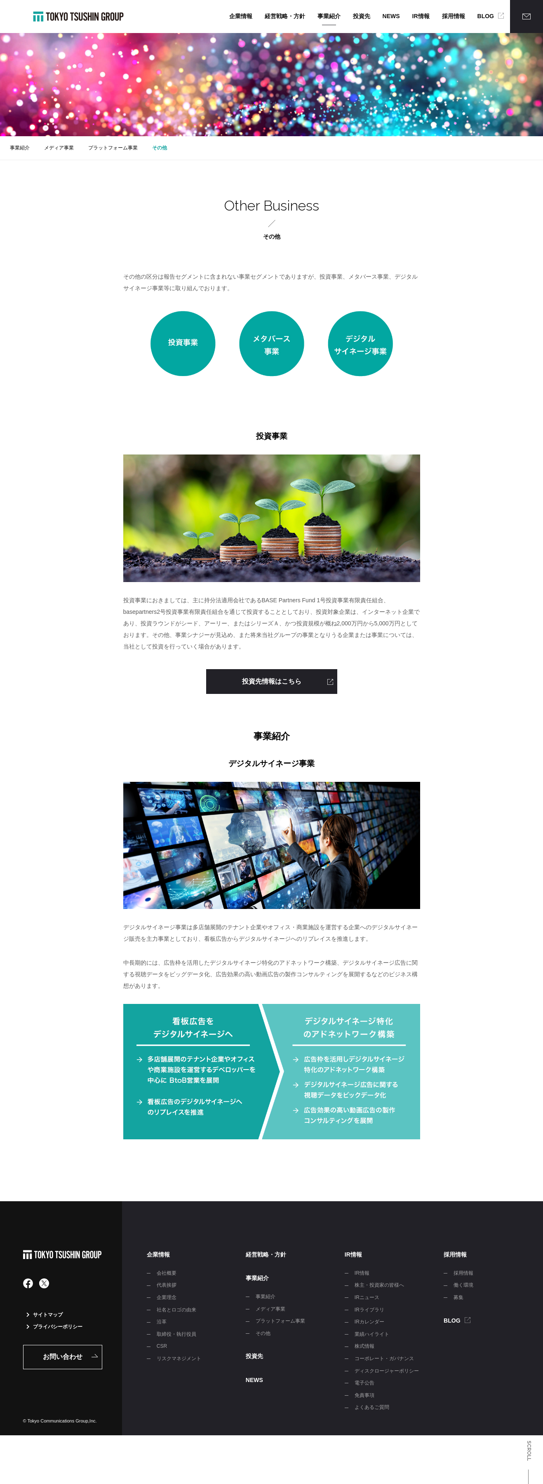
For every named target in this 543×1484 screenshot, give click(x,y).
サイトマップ (44, 1315)
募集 (458, 1297)
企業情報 (240, 16)
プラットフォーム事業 (113, 148)
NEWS (391, 16)
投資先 (361, 16)
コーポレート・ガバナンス (384, 1358)
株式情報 (364, 1346)
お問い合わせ (62, 1356)
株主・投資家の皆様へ (379, 1285)
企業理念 (166, 1297)
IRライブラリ (369, 1310)
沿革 (162, 1322)
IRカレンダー (369, 1322)
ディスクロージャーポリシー (387, 1371)
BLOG (485, 16)
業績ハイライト (372, 1334)
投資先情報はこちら (271, 681)
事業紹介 (329, 16)
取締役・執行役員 (176, 1334)
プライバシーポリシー (54, 1327)
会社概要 (166, 1273)
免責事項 (364, 1395)
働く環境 (463, 1285)
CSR (162, 1346)
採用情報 (453, 16)
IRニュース (367, 1297)
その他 (159, 148)
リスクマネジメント (179, 1358)
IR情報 (421, 16)
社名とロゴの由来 (176, 1310)
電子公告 (364, 1383)
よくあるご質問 (372, 1407)
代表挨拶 (166, 1285)
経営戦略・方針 (285, 16)
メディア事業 (59, 148)
